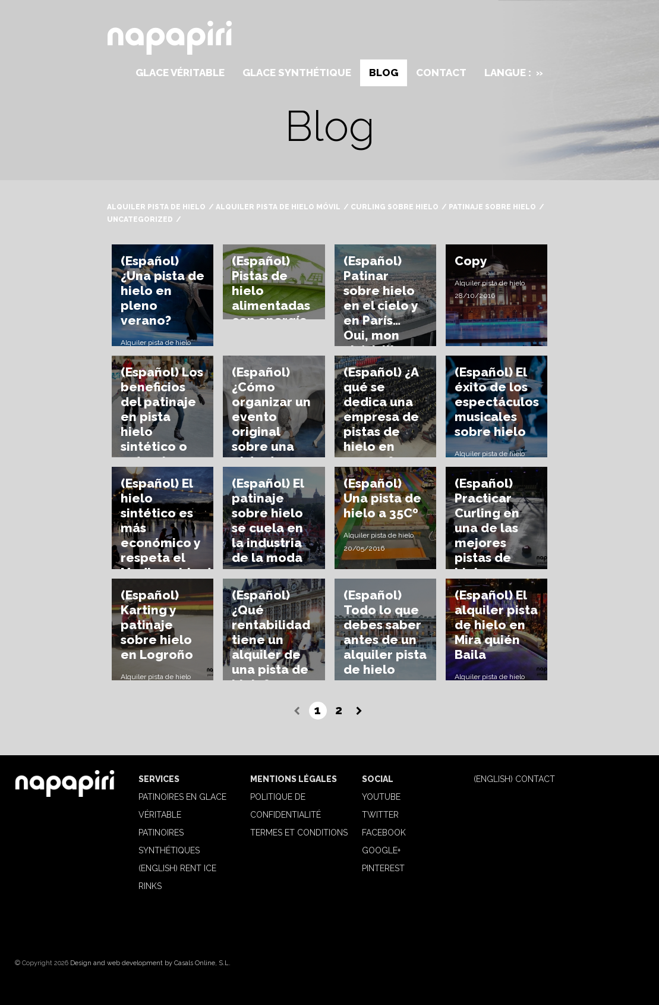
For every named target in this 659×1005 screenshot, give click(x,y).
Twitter (380, 814)
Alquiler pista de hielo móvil (278, 207)
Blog (383, 72)
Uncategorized (140, 219)
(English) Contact (514, 779)
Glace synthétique (296, 72)
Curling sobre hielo (395, 207)
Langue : (513, 72)
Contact (441, 72)
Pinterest (383, 868)
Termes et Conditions (299, 832)
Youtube (381, 797)
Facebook (384, 832)
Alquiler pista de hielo (156, 207)
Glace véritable (180, 72)
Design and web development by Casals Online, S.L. (150, 963)
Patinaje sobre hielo (492, 207)
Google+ (381, 850)
